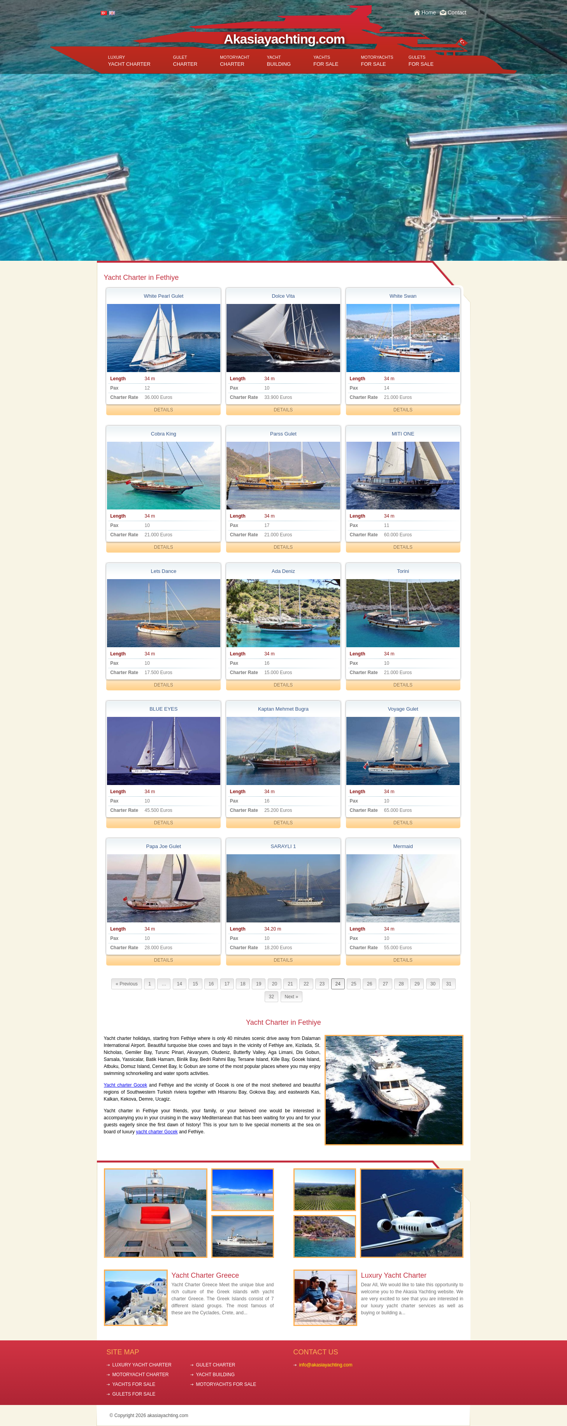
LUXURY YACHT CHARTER (142, 1365)
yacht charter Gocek (156, 1131)
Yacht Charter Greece (205, 1275)
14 (179, 984)
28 (401, 984)
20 (274, 984)
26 (369, 984)
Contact (457, 12)
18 (242, 984)
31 (448, 984)
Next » (291, 996)
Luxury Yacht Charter (394, 1275)
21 (290, 984)
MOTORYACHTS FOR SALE (226, 1384)
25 (353, 984)
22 (306, 984)
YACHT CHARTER (129, 61)
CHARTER (185, 61)
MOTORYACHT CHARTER (140, 1374)
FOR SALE (325, 61)
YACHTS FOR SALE (133, 1384)
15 (195, 984)
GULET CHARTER (215, 1365)
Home (428, 12)
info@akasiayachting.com (326, 1365)
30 (432, 984)
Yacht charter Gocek (125, 1085)
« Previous (127, 984)
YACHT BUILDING (215, 1374)
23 (322, 984)
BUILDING (279, 61)
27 (385, 984)
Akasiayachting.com (284, 39)
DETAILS (163, 410)
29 (417, 984)
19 (258, 984)
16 (211, 984)
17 (227, 984)
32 (271, 996)
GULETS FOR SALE (134, 1394)
